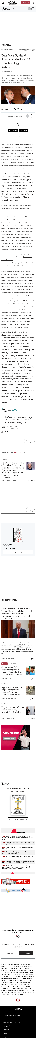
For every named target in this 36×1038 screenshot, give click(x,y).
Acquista (18, 552)
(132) (32, 699)
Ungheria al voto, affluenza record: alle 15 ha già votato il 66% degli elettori (12, 710)
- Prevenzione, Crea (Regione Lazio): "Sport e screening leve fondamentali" (15, 852)
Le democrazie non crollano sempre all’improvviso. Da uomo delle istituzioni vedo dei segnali (18, 420)
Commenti (6, 109)
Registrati (26, 953)
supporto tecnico (11, 994)
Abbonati (25, 3)
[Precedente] (26, 441)
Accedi (10, 953)
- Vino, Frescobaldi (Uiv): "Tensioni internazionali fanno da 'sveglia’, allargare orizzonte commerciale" (18, 843)
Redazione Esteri (8, 659)
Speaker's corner (12, 426)
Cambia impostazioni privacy (12, 1022)
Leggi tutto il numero (18, 819)
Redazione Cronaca (8, 699)
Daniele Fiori (6, 679)
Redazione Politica (8, 480)
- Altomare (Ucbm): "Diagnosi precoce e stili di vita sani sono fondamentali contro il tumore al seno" (18, 862)
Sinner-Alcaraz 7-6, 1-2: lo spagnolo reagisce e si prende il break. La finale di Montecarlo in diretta (12, 671)
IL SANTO (7, 545)
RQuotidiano (6, 71)
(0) (33, 480)
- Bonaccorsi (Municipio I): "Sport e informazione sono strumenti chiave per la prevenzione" (17, 857)
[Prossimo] (32, 441)
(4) (6, 432)
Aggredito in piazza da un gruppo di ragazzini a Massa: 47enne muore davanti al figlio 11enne (12, 691)
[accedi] (32, 3)
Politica (6, 45)
